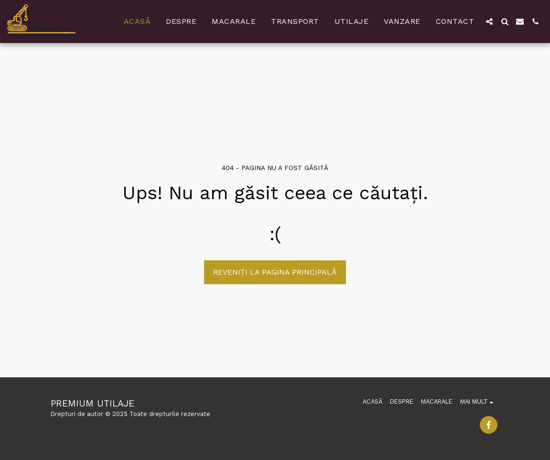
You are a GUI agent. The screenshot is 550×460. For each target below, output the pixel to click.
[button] (489, 21)
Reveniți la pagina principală (275, 272)
